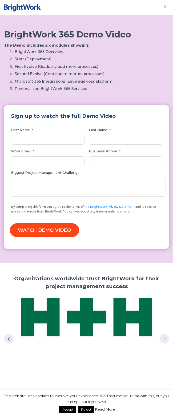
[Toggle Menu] (165, 6)
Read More (105, 409)
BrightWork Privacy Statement (112, 206)
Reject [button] (86, 409)
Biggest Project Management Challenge (45, 173)
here (126, 211)
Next (164, 338)
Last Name (100, 130)
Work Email (22, 151)
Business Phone (105, 151)
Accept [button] (67, 409)
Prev (8, 338)
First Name (22, 130)
